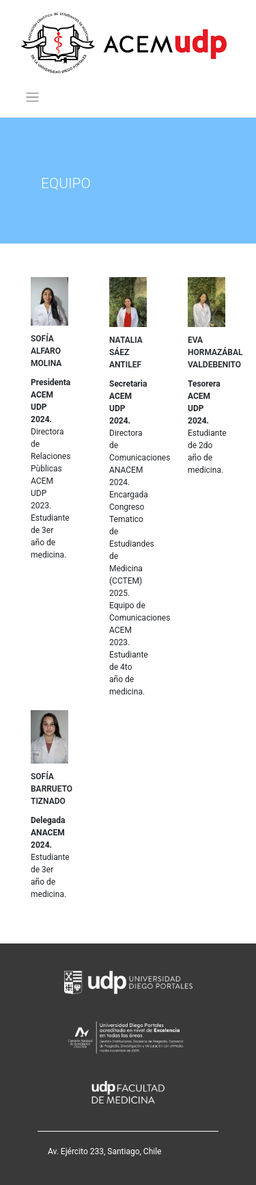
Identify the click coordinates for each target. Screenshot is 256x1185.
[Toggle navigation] (32, 97)
